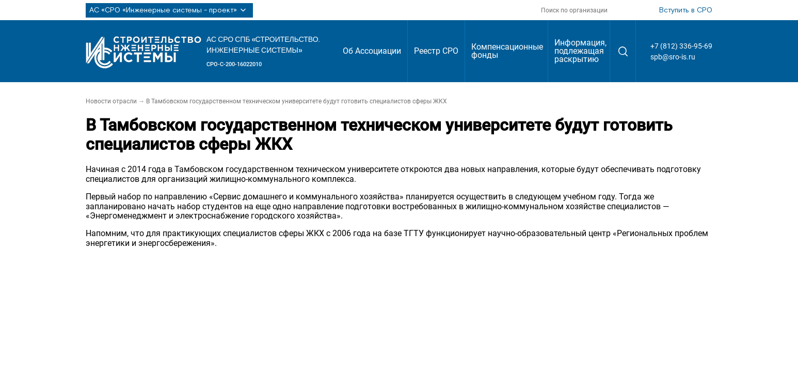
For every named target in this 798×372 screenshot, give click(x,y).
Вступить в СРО (685, 10)
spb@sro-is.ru (672, 57)
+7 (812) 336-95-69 (681, 46)
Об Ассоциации (372, 51)
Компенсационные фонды (507, 51)
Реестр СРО (436, 51)
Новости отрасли (111, 101)
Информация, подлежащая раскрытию (580, 51)
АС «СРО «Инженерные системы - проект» (169, 10)
